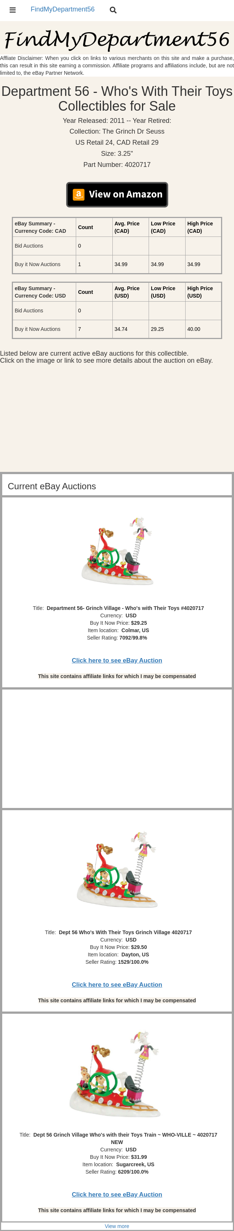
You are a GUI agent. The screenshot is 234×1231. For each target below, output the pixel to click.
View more (117, 1226)
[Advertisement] (117, 420)
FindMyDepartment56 (63, 9)
